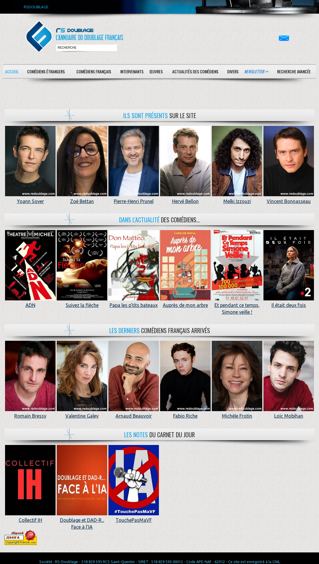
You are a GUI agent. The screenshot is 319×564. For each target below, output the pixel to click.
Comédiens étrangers (46, 71)
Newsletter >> (256, 71)
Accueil (12, 71)
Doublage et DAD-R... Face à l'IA (82, 520)
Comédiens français (93, 71)
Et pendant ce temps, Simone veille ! (237, 305)
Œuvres (156, 71)
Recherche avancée (294, 71)
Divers (233, 71)
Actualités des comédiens (195, 71)
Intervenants (131, 71)
